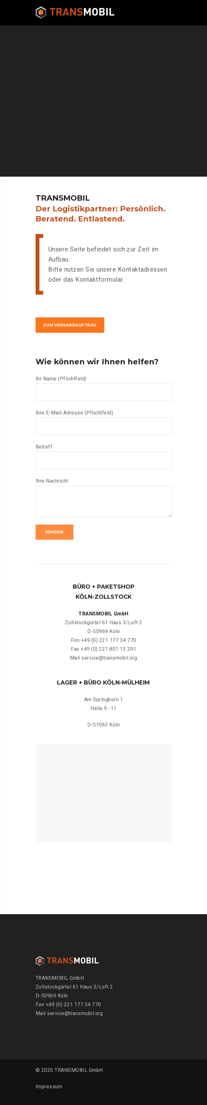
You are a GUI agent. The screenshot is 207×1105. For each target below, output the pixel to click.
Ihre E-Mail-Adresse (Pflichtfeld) (104, 422)
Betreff (104, 456)
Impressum (49, 1087)
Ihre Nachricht (104, 497)
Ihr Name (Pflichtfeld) (104, 388)
